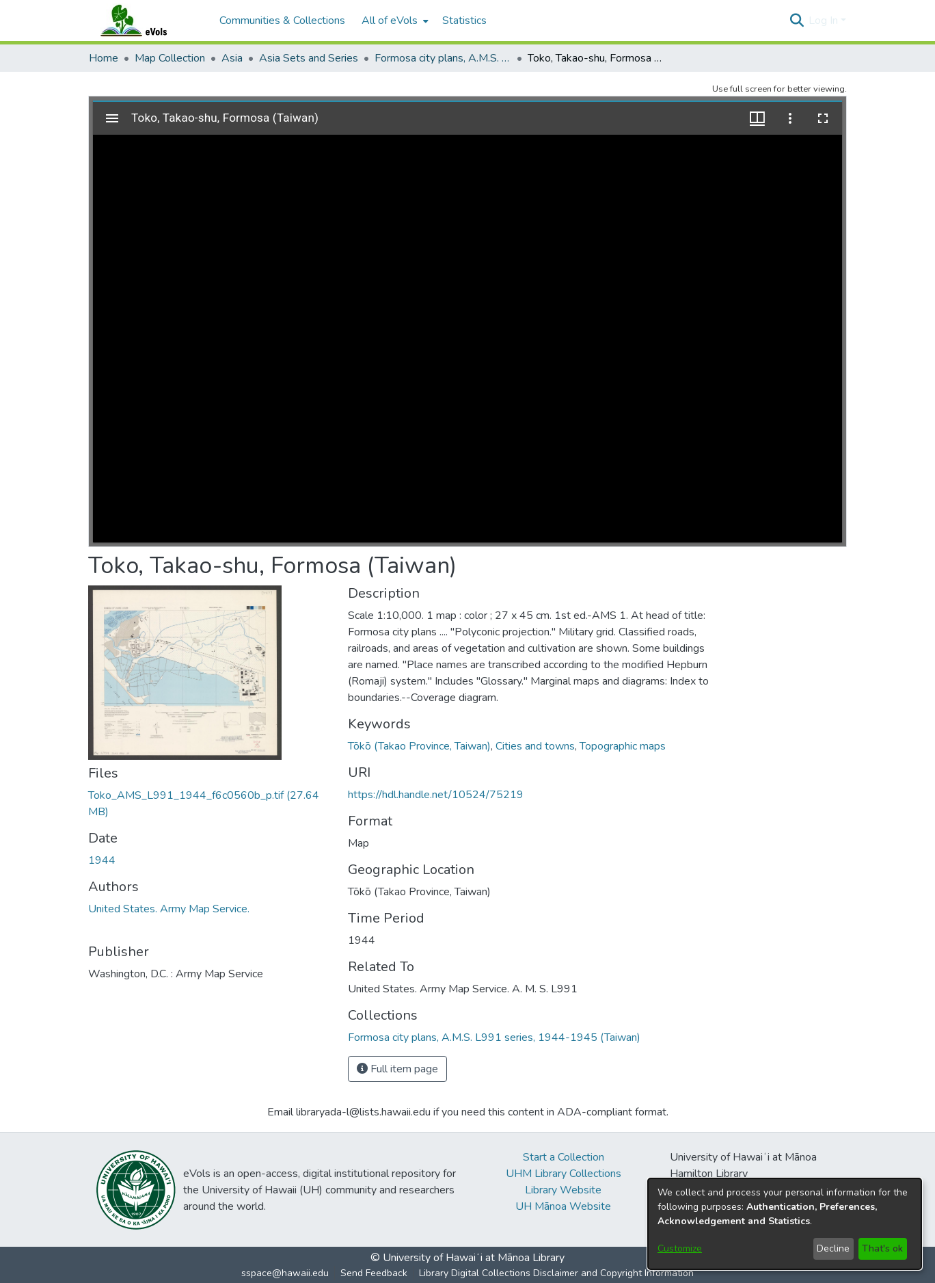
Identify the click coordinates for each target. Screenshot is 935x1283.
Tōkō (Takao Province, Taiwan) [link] (419, 746)
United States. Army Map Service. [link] (168, 908)
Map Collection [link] (170, 58)
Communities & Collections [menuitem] (282, 20)
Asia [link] (232, 58)
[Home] (147, 20)
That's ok (882, 1248)
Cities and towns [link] (535, 746)
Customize (680, 1248)
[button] (796, 20)
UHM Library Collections (563, 1173)
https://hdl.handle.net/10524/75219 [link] (436, 794)
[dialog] (784, 1223)
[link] (494, 1037)
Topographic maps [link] (623, 746)
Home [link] (103, 58)
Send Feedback (373, 1273)
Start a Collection (563, 1157)
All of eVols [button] (390, 20)
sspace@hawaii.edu (285, 1273)
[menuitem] (394, 20)
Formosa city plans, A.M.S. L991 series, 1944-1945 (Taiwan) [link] (443, 58)
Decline (833, 1248)
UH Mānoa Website (563, 1206)
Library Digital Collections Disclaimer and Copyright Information (556, 1273)
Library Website (563, 1190)
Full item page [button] (397, 1068)
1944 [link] (102, 860)
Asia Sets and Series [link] (308, 58)
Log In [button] (825, 20)
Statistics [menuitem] (464, 20)
